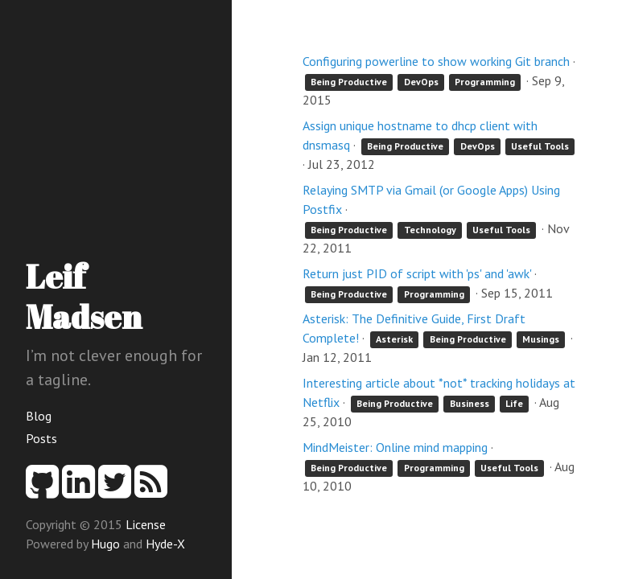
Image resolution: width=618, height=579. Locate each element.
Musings (540, 339)
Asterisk (394, 339)
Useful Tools (540, 146)
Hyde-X (165, 544)
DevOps (421, 82)
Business (469, 403)
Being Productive (349, 82)
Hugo (105, 544)
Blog (39, 416)
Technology (430, 230)
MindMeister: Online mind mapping (395, 447)
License (146, 524)
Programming (485, 82)
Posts (41, 438)
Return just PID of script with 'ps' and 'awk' (417, 273)
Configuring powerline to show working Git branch (436, 61)
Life (514, 403)
